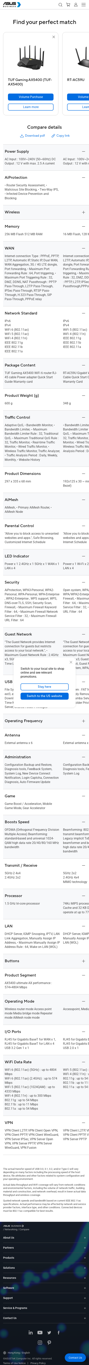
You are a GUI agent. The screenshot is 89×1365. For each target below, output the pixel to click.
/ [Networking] (32, 1226)
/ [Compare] (45, 1226)
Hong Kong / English (16, 1349)
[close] (71, 662)
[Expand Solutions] (85, 1265)
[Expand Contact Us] (85, 1315)
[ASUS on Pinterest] (49, 1340)
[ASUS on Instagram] (40, 1340)
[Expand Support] (85, 1295)
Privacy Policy (38, 1360)
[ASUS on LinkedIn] (31, 1330)
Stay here (44, 687)
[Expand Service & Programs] (85, 1305)
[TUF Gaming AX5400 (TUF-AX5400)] (31, 81)
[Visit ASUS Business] (14, 1227)
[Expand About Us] (85, 1235)
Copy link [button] (60, 135)
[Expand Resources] (85, 1275)
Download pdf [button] (32, 135)
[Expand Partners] (85, 1245)
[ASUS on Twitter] (49, 1330)
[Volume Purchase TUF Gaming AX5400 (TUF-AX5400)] (31, 97)
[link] (31, 107)
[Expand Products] (85, 1255)
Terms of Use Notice (14, 1360)
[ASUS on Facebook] (58, 1330)
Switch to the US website (44, 696)
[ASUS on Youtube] (40, 1330)
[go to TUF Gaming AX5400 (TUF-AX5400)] (31, 58)
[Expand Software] (85, 1285)
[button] (60, 4)
